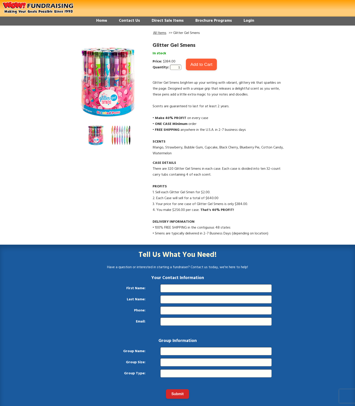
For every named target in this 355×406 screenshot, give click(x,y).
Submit (177, 394)
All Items (159, 33)
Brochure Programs (213, 20)
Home (101, 20)
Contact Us (129, 20)
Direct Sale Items (168, 20)
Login (249, 20)
